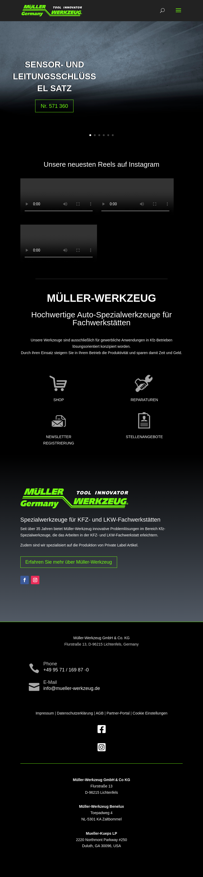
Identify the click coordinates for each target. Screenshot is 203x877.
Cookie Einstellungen (150, 713)
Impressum (45, 713)
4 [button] (104, 135)
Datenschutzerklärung (75, 713)
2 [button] (95, 135)
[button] (178, 13)
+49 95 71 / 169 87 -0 (66, 669)
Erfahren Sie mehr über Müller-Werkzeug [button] (68, 562)
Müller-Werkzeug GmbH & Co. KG (101, 638)
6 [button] (113, 135)
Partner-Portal (118, 713)
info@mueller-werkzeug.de (71, 688)
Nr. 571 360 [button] (54, 106)
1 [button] (90, 135)
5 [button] (108, 135)
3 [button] (99, 135)
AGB (100, 713)
